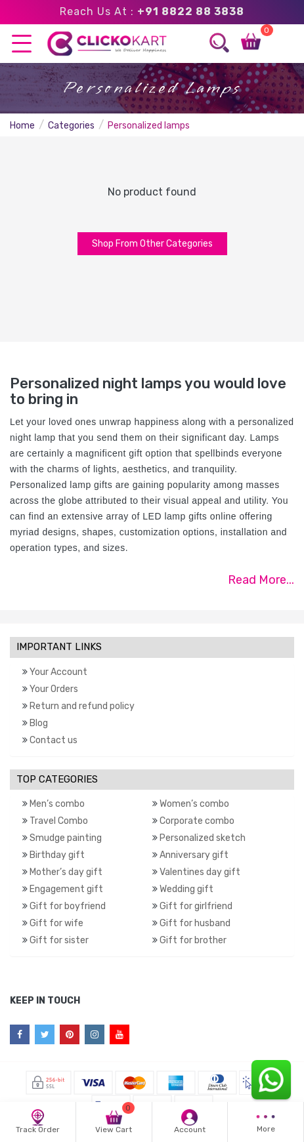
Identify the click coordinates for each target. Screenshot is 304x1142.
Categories (71, 125)
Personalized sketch (203, 838)
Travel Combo (59, 820)
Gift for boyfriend (68, 906)
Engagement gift (66, 889)
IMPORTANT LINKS (59, 647)
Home (22, 125)
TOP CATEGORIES (57, 779)
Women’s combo (194, 803)
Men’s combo (57, 803)
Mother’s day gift (66, 872)
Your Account (58, 672)
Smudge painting (66, 838)
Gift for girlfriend (196, 906)
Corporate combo (197, 820)
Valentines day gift (200, 872)
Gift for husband (195, 923)
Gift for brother (193, 940)
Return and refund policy (82, 706)
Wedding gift (186, 889)
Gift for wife (56, 923)
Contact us (53, 740)
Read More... (261, 580)
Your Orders (54, 689)
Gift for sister (59, 940)
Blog (39, 723)
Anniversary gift (194, 855)
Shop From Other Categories (152, 243)
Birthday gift (57, 855)
